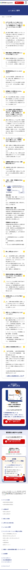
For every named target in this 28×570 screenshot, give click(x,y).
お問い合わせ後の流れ (8, 522)
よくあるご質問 (7, 527)
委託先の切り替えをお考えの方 (9, 535)
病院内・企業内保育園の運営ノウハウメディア (14, 549)
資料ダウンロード (19, 2)
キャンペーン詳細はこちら (14, 477)
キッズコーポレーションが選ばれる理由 (12, 531)
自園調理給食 (6, 542)
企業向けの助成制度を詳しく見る (15, 376)
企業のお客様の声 (6, 513)
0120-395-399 (14, 452)
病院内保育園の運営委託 (8, 502)
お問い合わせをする (14, 440)
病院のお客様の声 (6, 511)
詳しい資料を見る (14, 420)
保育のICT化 (5, 540)
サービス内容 (6, 500)
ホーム (3, 16)
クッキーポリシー (7, 562)
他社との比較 (6, 518)
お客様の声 (6, 509)
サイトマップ (6, 566)
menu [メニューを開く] (26, 2)
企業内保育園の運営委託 (8, 504)
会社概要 (5, 553)
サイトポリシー (7, 558)
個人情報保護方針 (7, 560)
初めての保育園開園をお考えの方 (10, 533)
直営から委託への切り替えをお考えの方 (11, 538)
